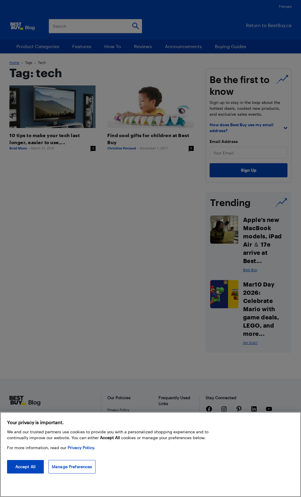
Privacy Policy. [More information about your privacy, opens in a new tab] (81, 447)
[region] (150, 454)
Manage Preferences (72, 466)
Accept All (25, 466)
